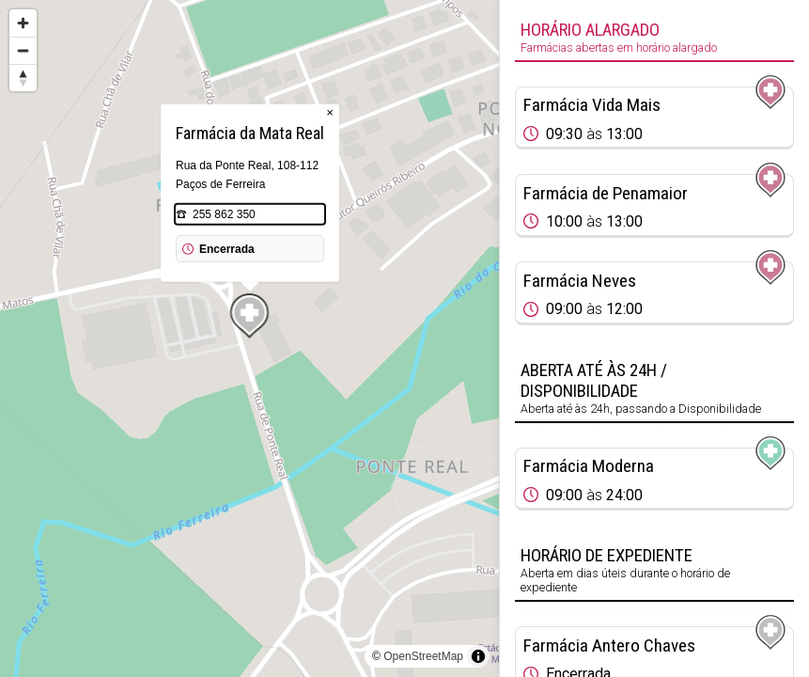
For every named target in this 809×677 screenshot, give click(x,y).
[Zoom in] (23, 23)
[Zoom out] (23, 50)
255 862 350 (224, 214)
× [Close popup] (330, 112)
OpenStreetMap (423, 656)
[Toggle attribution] (478, 656)
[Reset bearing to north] (23, 77)
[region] (249, 338)
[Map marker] (250, 315)
